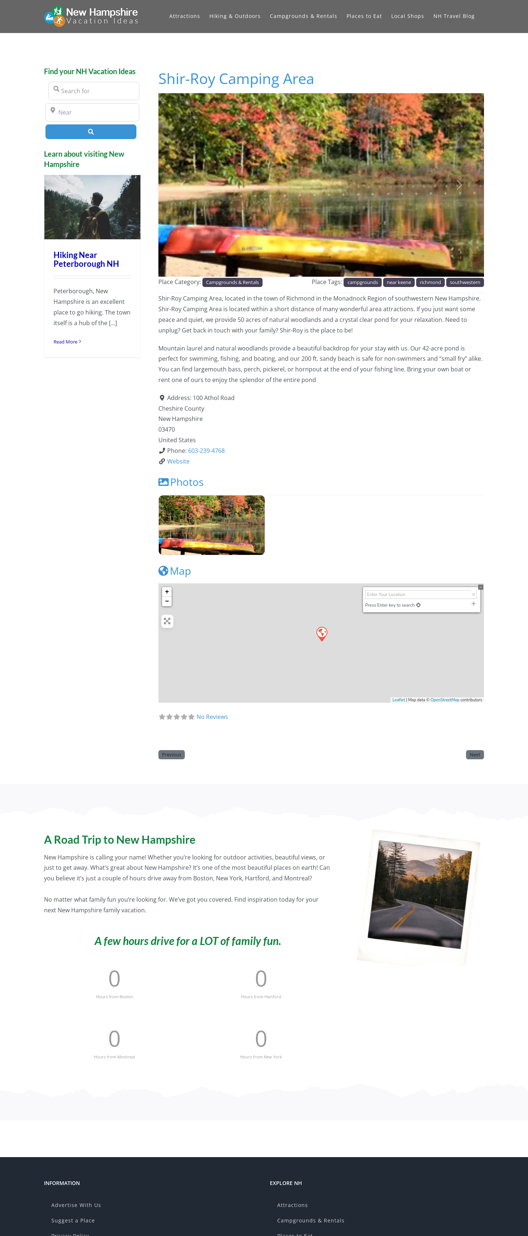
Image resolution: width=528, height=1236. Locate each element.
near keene (399, 282)
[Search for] (93, 91)
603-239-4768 (206, 451)
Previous (171, 754)
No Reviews (212, 717)
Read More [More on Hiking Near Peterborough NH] (65, 341)
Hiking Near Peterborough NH (86, 259)
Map (174, 571)
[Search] (90, 131)
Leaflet (398, 700)
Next (475, 754)
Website (178, 461)
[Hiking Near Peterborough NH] (92, 207)
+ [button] (167, 592)
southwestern (465, 282)
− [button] (167, 601)
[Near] (92, 112)
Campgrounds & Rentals (232, 282)
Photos (180, 482)
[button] (182, 185)
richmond (430, 282)
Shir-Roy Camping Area (236, 78)
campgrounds (363, 282)
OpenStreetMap (444, 700)
